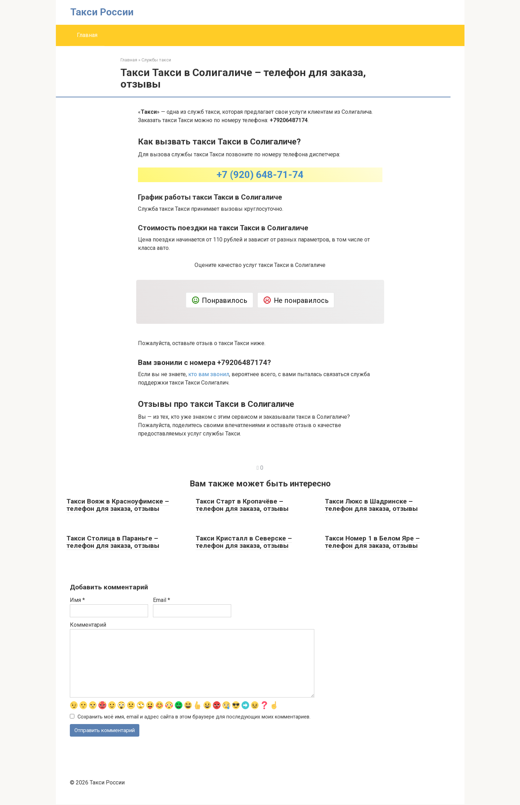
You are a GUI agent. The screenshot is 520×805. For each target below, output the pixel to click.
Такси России (101, 12)
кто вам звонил (208, 374)
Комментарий (88, 624)
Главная (87, 35)
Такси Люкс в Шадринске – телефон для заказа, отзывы (371, 505)
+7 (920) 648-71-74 (260, 174)
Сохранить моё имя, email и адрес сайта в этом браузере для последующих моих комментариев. (194, 717)
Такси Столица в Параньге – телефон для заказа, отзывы (112, 542)
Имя (77, 600)
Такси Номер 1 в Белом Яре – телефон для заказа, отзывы (372, 542)
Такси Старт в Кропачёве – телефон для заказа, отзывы (242, 505)
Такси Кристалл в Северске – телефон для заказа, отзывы (244, 542)
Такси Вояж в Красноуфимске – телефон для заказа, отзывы (117, 505)
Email (161, 600)
